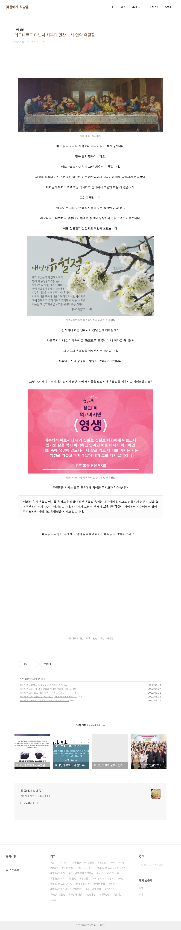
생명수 (55, 868)
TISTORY (91, 925)
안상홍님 (91, 894)
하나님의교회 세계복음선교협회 (67, 889)
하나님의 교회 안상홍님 (82, 873)
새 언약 (64, 862)
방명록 (168, 7)
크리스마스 (111, 889)
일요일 (84, 878)
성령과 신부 (113, 873)
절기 (54, 862)
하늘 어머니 (69, 868)
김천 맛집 (100, 883)
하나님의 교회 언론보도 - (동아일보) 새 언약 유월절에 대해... (48, 696)
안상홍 (103, 862)
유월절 (73, 878)
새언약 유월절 (58, 894)
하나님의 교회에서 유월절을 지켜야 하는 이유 (41, 685)
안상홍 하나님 (87, 868)
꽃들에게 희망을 (17, 7)
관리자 (102, 925)
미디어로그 (137, 7)
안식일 (118, 894)
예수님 (113, 883)
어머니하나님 (84, 883)
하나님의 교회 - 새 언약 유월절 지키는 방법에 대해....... (46, 689)
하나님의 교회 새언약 (103, 878)
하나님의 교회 (94, 889)
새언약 (122, 878)
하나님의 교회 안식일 (62, 883)
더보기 (53, 900)
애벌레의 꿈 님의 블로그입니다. (36, 795)
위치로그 (154, 7)
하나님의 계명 (58, 873)
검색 (171, 865)
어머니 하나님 (118, 862)
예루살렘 (105, 894)
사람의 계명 (76, 894)
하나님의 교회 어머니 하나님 (112, 868)
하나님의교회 (58, 878)
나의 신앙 (24, 678)
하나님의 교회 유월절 (84, 862)
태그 (123, 7)
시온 (100, 873)
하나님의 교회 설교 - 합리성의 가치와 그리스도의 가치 (45, 692)
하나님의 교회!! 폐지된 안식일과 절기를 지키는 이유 (44, 700)
